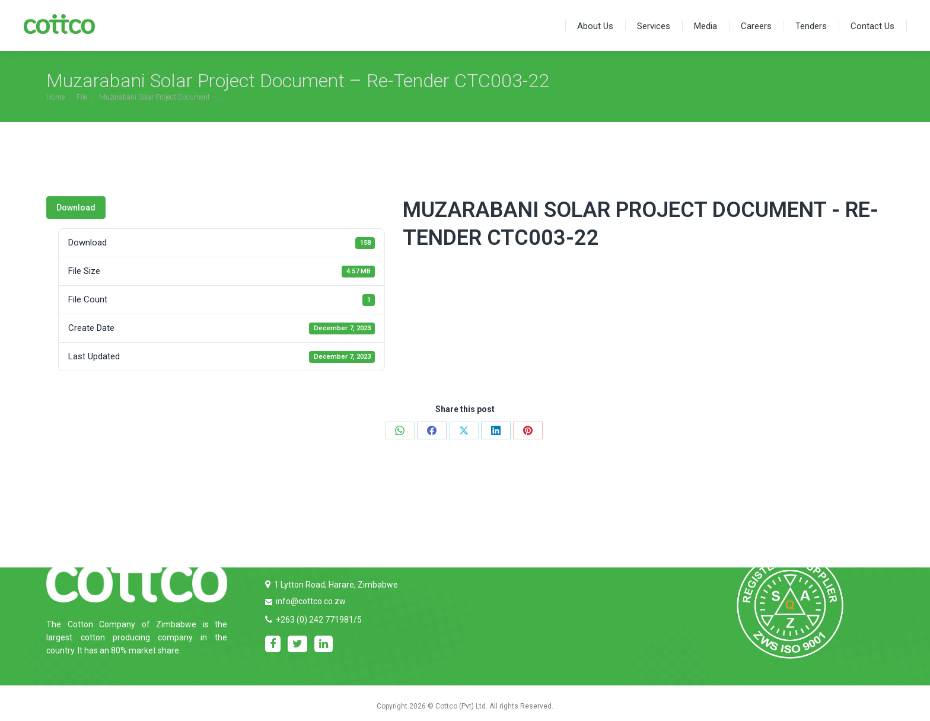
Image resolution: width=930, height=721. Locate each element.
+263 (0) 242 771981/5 (319, 619)
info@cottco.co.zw (311, 601)
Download (75, 207)
